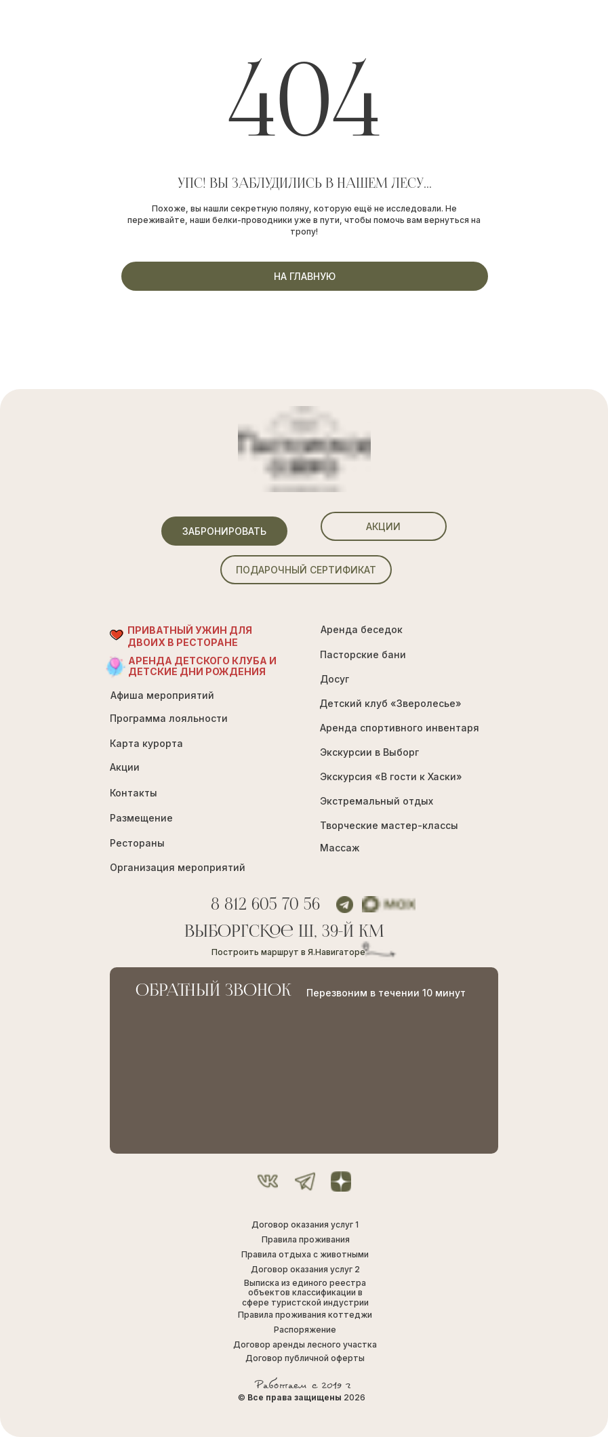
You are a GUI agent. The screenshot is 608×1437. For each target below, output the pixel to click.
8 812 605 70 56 (265, 905)
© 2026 (301, 1397)
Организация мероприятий (177, 867)
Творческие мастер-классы (389, 825)
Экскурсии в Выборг (369, 752)
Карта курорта (146, 743)
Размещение (141, 818)
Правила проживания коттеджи (305, 1315)
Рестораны (137, 843)
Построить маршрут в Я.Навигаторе (288, 952)
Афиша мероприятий (162, 695)
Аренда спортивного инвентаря (399, 727)
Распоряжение (305, 1329)
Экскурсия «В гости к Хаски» (391, 776)
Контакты (133, 792)
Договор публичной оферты (305, 1358)
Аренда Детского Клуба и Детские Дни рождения (202, 666)
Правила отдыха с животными (305, 1254)
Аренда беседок (362, 629)
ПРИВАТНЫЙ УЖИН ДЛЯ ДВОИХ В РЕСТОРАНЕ (189, 636)
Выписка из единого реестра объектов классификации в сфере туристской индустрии (305, 1293)
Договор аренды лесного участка (305, 1344)
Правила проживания (306, 1239)
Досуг (334, 679)
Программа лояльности (169, 718)
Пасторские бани (363, 654)
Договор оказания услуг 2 (305, 1269)
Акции (125, 767)
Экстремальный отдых (376, 801)
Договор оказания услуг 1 (305, 1224)
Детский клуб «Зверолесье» (390, 703)
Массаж (340, 847)
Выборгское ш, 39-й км (284, 932)
